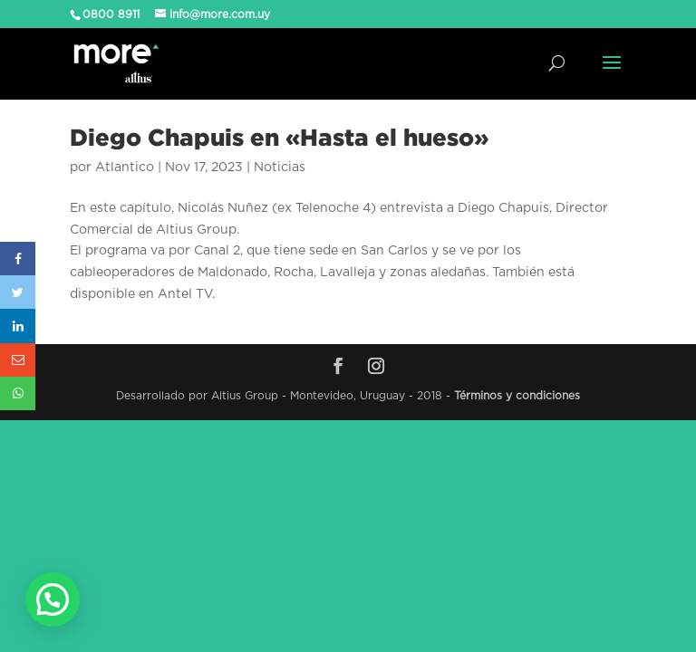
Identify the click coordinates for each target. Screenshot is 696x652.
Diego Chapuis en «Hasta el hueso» (279, 136)
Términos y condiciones (517, 395)
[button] (52, 599)
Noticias (279, 167)
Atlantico (124, 167)
